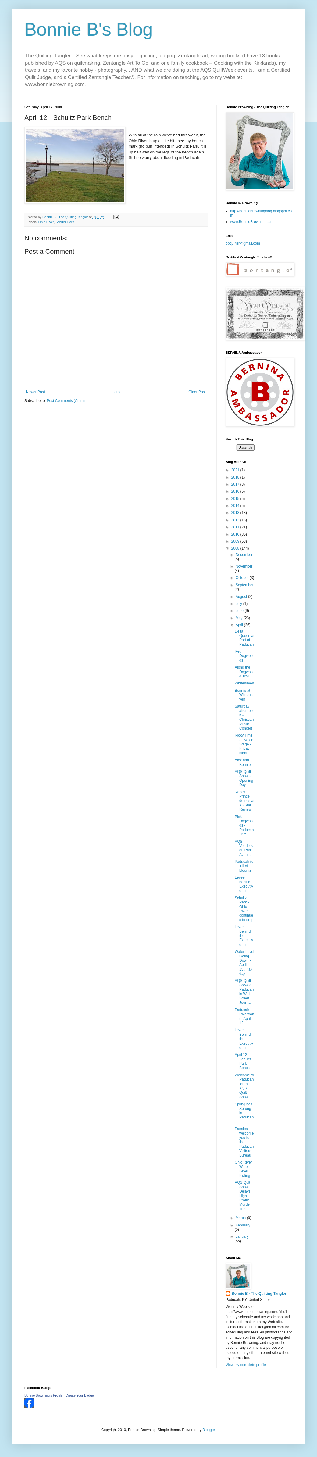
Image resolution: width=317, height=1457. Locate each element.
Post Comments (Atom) (66, 401)
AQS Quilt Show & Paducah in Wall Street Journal (244, 991)
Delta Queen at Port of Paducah (244, 638)
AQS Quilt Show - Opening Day (244, 778)
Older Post (197, 392)
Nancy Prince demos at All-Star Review (244, 801)
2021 (235, 470)
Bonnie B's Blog (88, 29)
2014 (235, 506)
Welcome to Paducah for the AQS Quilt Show (244, 1086)
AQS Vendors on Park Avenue (244, 848)
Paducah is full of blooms (244, 866)
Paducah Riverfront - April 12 (244, 1016)
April (240, 625)
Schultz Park (64, 222)
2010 (235, 534)
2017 (235, 484)
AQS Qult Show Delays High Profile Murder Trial (243, 1195)
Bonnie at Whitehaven (244, 695)
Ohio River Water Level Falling (243, 1169)
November (244, 566)
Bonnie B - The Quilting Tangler (259, 1293)
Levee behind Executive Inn (244, 884)
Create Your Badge (80, 1395)
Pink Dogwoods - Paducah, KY (244, 826)
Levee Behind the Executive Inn (244, 936)
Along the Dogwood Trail (244, 671)
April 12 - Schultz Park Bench (243, 1061)
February (243, 1225)
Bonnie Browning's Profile (43, 1395)
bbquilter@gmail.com (243, 243)
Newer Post (35, 392)
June (240, 610)
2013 (235, 513)
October (243, 578)
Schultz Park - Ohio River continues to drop (244, 909)
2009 (235, 541)
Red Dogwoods (244, 655)
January (242, 1236)
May (240, 618)
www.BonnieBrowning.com (251, 222)
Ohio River (46, 222)
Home (117, 392)
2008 (235, 548)
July (239, 603)
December (244, 555)
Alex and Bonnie (243, 762)
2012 (235, 520)
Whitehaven (244, 683)
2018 (235, 477)
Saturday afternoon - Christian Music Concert (244, 717)
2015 (235, 499)
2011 (235, 527)
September (245, 585)
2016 (235, 491)
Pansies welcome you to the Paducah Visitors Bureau (244, 1142)
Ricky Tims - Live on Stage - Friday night (244, 744)
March (241, 1218)
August (242, 596)
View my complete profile (246, 1365)
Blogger (208, 1430)
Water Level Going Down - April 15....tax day (244, 962)
